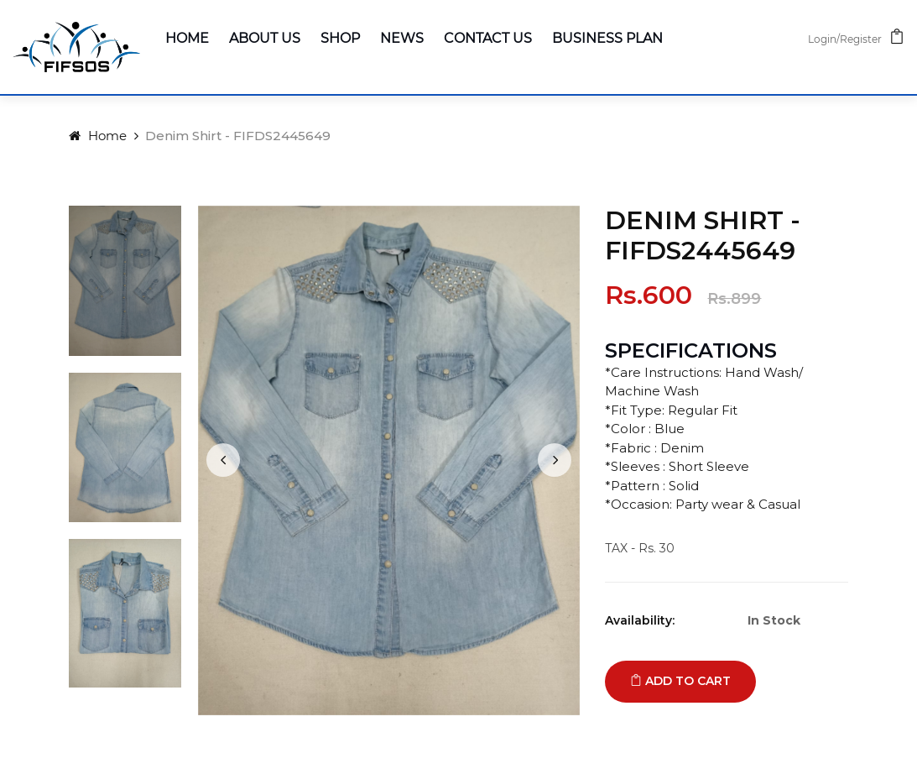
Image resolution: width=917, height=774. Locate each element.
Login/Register (845, 39)
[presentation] (223, 460)
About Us (264, 38)
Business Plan (607, 38)
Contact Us (488, 38)
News (402, 38)
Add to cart (680, 680)
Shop (340, 38)
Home (187, 38)
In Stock (774, 620)
